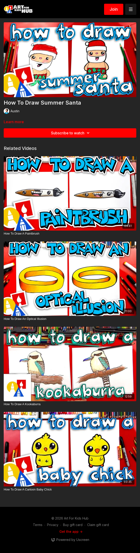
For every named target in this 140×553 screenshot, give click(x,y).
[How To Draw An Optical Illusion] (70, 319)
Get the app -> (71, 531)
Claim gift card (98, 525)
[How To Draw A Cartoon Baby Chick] (70, 489)
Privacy (52, 525)
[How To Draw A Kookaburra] (70, 404)
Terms (37, 525)
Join (114, 9)
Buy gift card (73, 525)
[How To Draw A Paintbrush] (70, 233)
